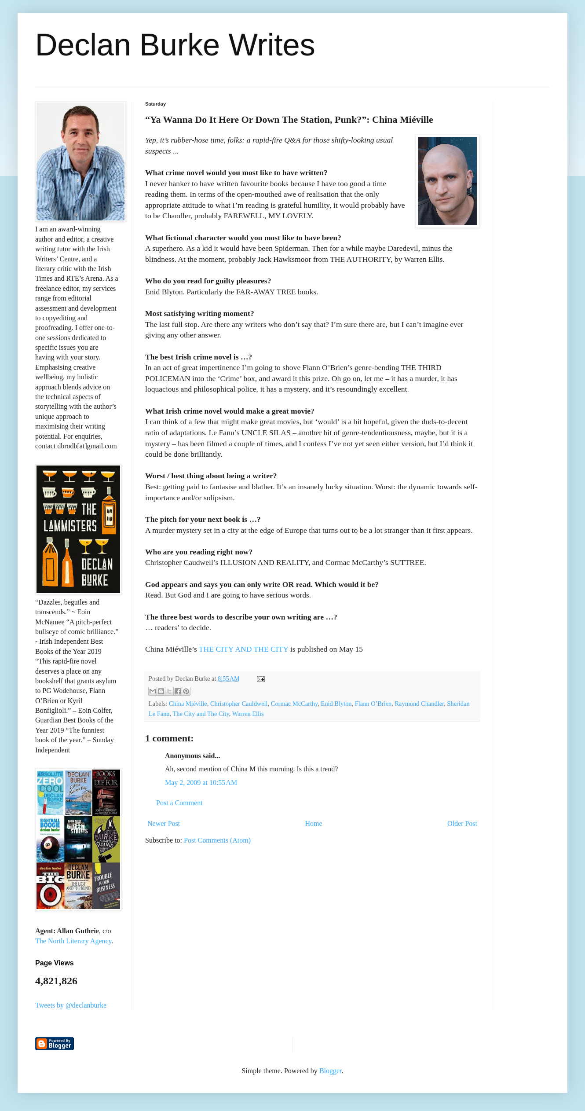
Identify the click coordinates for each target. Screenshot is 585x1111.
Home (313, 823)
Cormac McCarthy (294, 703)
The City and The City (201, 713)
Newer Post (163, 823)
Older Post (462, 823)
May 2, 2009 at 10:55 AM (201, 782)
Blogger (330, 1070)
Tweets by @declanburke (70, 1005)
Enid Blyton (336, 703)
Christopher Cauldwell (239, 703)
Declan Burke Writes (175, 45)
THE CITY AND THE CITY (244, 649)
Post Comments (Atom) (217, 840)
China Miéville (188, 703)
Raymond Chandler (419, 703)
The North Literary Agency (73, 941)
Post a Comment (179, 803)
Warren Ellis (248, 713)
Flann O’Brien (373, 703)
